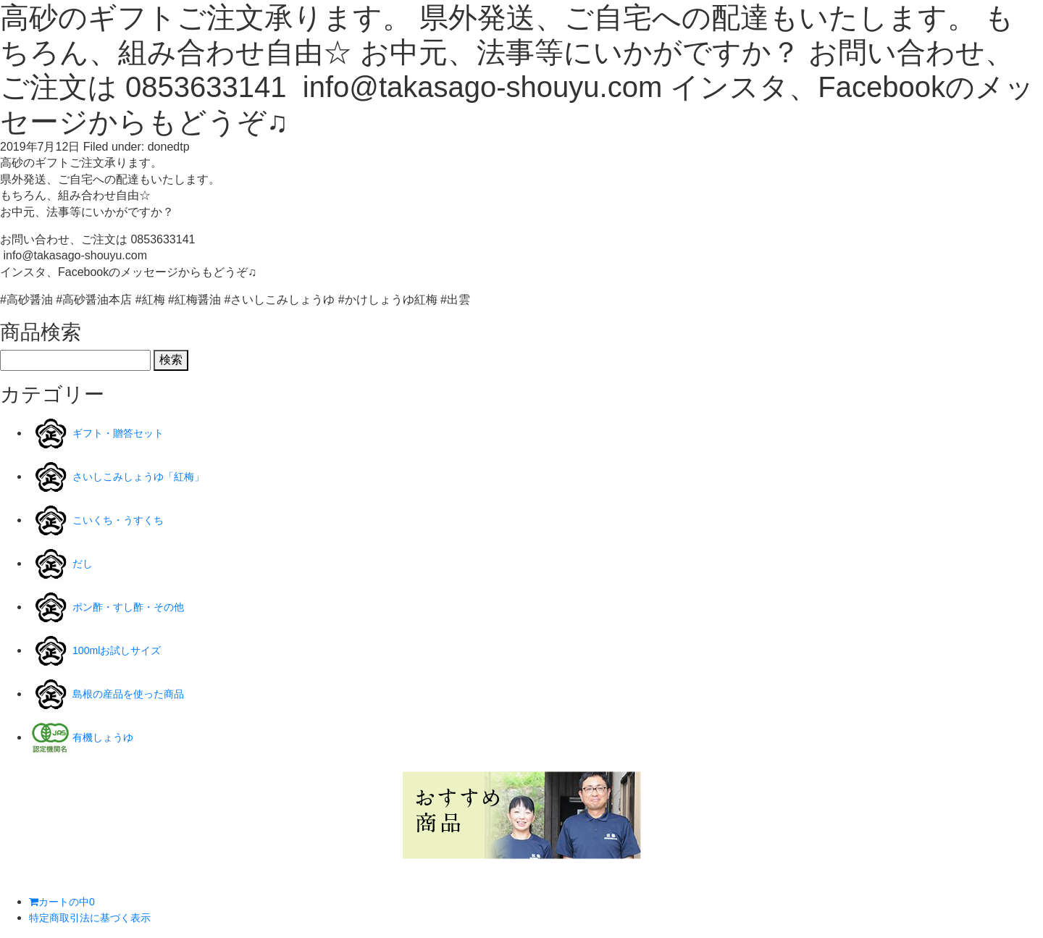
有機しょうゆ (107, 737)
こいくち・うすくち (124, 520)
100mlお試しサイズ (123, 650)
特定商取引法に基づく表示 (98, 917)
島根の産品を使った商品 (136, 693)
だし (84, 563)
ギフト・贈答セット (124, 433)
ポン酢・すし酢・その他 (136, 606)
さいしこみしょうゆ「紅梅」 (147, 476)
